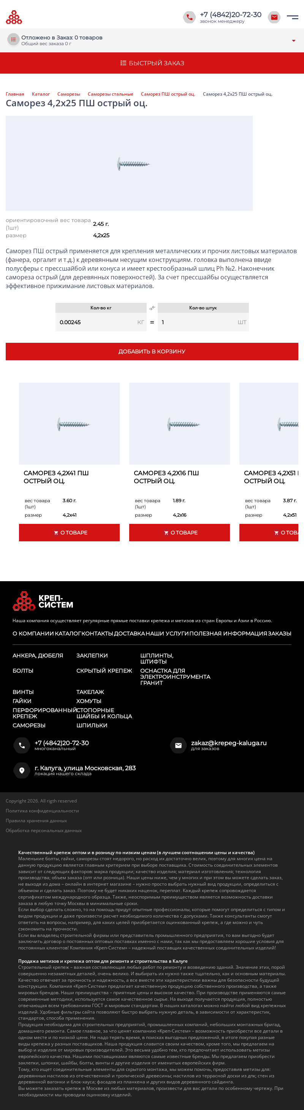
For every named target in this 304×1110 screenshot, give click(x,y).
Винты (23, 692)
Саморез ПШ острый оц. (168, 94)
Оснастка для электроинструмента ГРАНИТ (175, 676)
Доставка (129, 633)
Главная (15, 94)
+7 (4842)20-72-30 (230, 14)
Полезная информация (228, 633)
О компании (33, 633)
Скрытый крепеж (104, 670)
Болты (23, 670)
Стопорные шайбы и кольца (104, 713)
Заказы (279, 633)
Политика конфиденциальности (42, 810)
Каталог (41, 94)
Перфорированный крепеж (45, 713)
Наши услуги (167, 633)
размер (16, 235)
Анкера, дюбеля (38, 655)
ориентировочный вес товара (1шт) (48, 224)
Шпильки (92, 725)
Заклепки (92, 655)
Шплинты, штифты (156, 658)
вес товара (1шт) (37, 503)
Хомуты (88, 701)
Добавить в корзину (152, 351)
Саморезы (68, 94)
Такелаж (90, 692)
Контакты (97, 633)
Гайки (22, 701)
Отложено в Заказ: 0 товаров (62, 38)
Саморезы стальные (110, 94)
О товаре (69, 532)
